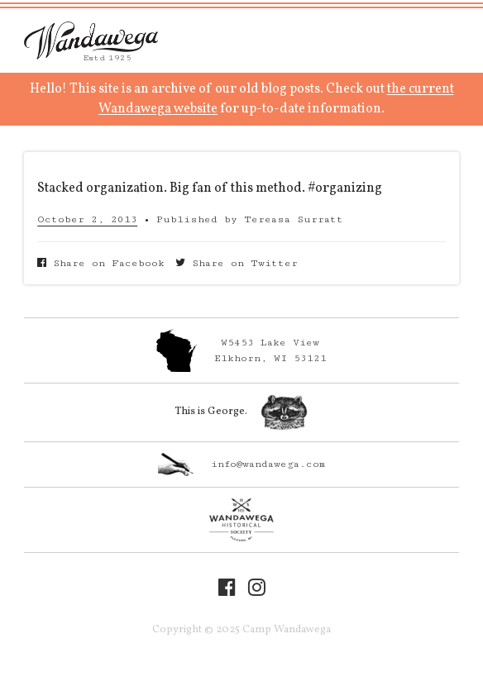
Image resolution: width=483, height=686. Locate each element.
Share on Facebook (101, 263)
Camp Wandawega (91, 40)
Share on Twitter (236, 263)
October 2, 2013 (87, 219)
